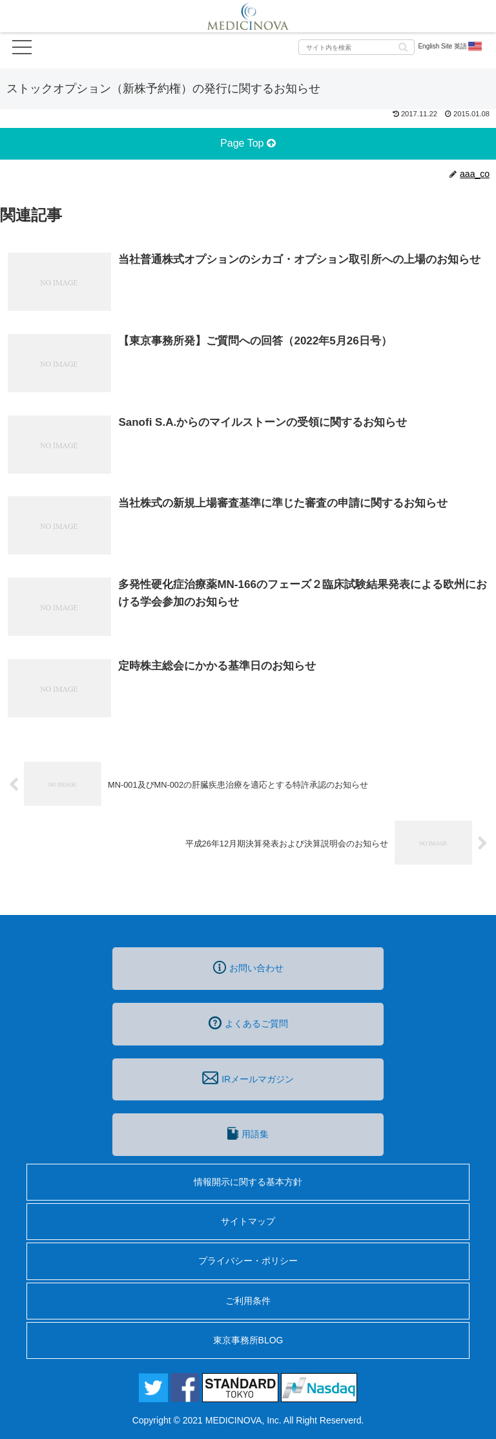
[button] (403, 46)
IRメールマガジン (248, 1077)
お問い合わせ (248, 967)
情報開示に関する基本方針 (248, 1182)
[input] (356, 47)
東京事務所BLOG (248, 1340)
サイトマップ (248, 1221)
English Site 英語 (450, 46)
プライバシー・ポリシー (248, 1260)
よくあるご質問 (248, 1022)
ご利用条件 (248, 1301)
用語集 (248, 1133)
